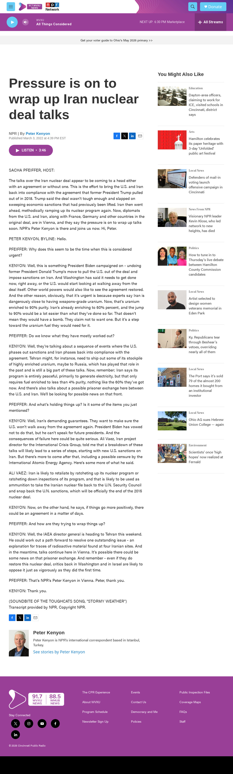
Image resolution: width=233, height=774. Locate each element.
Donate (215, 6)
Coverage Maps (190, 702)
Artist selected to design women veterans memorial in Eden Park (205, 305)
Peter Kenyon (38, 134)
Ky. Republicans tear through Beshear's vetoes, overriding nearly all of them (204, 344)
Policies (136, 721)
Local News (196, 170)
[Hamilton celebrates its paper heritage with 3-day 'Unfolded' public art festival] (172, 139)
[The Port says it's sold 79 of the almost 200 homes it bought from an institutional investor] (172, 377)
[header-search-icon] (192, 6)
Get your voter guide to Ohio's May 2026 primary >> (117, 40)
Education (196, 88)
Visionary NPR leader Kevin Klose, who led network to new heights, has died (205, 223)
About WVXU (91, 702)
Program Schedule (95, 712)
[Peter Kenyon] (19, 643)
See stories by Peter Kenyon (59, 651)
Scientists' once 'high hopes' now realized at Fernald (206, 456)
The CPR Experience (96, 692)
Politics (194, 248)
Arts (191, 132)
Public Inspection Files (194, 692)
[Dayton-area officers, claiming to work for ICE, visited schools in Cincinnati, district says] (172, 96)
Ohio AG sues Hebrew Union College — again (206, 422)
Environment (198, 445)
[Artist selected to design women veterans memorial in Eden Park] (172, 299)
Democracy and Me (144, 712)
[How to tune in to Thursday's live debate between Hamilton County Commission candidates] (172, 256)
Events (135, 692)
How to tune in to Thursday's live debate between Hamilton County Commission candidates (206, 264)
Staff (182, 721)
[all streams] (210, 22)
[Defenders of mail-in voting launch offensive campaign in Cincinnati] (172, 178)
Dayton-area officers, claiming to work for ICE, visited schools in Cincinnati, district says (206, 104)
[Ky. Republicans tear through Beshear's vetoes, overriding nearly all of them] (172, 338)
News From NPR (199, 209)
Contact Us (138, 702)
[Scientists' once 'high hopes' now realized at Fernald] (172, 453)
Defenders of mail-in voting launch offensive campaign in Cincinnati (206, 184)
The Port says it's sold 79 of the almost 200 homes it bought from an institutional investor (206, 385)
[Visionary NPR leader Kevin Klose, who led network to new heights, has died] (172, 217)
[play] (12, 22)
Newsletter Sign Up (95, 721)
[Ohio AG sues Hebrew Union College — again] (172, 420)
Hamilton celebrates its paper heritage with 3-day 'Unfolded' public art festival (206, 146)
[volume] (25, 22)
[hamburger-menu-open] (11, 6)
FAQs (183, 712)
